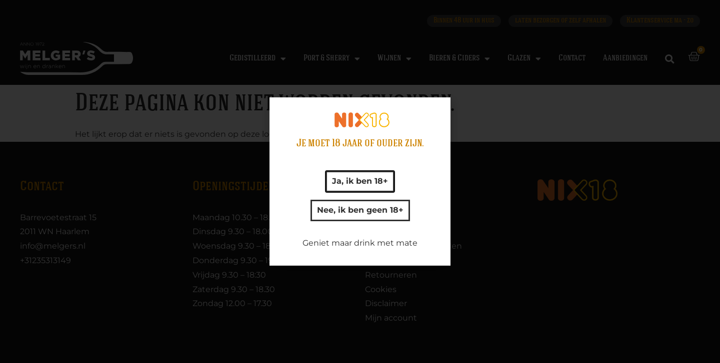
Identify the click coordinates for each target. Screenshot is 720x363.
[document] (360, 181)
